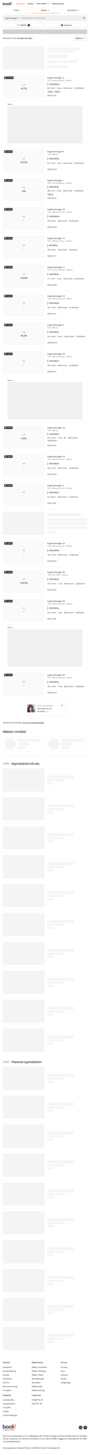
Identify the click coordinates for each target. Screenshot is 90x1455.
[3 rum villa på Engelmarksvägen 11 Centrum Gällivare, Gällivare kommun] (45, 276)
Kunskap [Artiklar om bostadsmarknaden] (6, 1375)
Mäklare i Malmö (37, 1375)
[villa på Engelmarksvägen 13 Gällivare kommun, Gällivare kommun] (45, 247)
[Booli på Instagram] (80, 1427)
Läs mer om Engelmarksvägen (33, 723)
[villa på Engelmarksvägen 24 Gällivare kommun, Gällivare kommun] (45, 305)
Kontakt (63, 1379)
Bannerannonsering (10, 1386)
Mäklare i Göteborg (39, 1371)
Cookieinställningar (10, 1415)
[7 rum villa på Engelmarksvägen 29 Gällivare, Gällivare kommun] (45, 436)
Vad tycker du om (44, 709)
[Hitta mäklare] (42, 4)
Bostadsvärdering (9, 1371)
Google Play (37, 1400)
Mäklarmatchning (38, 1390)
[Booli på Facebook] (85, 1427)
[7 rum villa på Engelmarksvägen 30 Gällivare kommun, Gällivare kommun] (45, 610)
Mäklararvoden (37, 1386)
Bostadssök (7, 1367)
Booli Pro (6, 1383)
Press (63, 1371)
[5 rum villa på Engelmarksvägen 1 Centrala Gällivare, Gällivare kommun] (45, 189)
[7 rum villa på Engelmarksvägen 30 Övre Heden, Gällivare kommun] (45, 581)
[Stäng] (62, 705)
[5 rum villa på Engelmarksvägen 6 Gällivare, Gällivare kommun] (45, 334)
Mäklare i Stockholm (39, 1367)
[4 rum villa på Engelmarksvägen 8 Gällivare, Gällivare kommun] (45, 160)
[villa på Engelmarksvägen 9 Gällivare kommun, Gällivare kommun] (45, 494)
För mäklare (7, 1390)
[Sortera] (80, 38)
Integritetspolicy (9, 1404)
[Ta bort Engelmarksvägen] (18, 18)
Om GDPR (6, 1408)
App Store (37, 1404)
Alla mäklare (36, 1383)
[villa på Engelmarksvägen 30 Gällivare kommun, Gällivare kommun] (45, 552)
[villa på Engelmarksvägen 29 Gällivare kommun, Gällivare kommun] (45, 218)
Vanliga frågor (66, 1383)
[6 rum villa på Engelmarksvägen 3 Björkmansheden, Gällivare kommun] (45, 86)
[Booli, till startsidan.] (7, 3)
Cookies (6, 1411)
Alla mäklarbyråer (38, 1379)
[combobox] (33, 18)
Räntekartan (7, 1379)
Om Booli (64, 1367)
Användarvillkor (8, 1400)
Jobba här (64, 1375)
